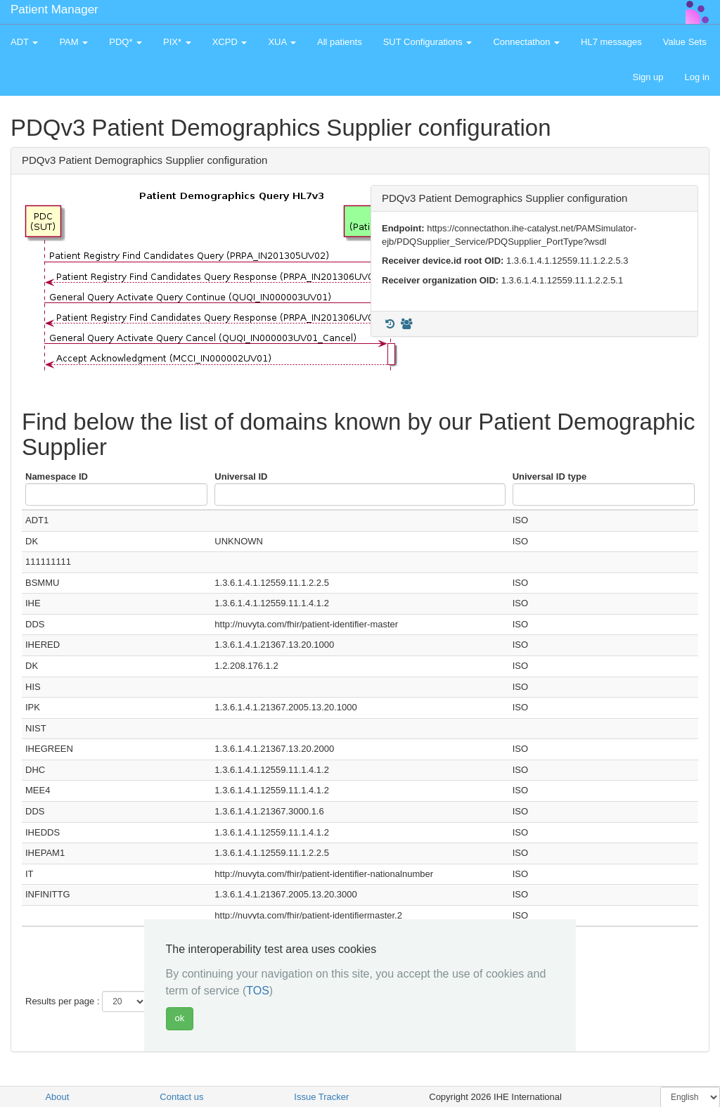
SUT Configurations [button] (427, 42)
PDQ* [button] (125, 42)
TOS (257, 991)
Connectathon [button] (526, 42)
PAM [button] (73, 42)
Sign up (647, 77)
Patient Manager (54, 9)
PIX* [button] (177, 42)
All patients (339, 42)
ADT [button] (24, 42)
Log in (697, 77)
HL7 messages (611, 42)
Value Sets (685, 42)
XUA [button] (282, 42)
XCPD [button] (230, 42)
